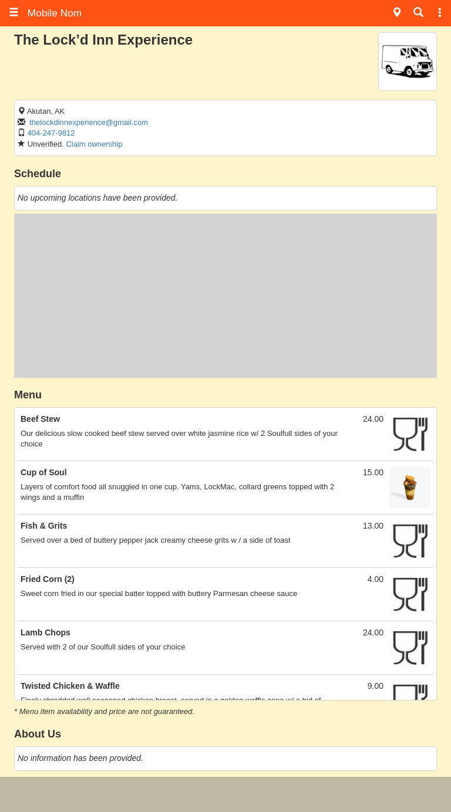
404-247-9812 (51, 132)
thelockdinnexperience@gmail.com (88, 122)
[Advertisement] (225, 296)
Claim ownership (94, 144)
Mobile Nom (45, 13)
